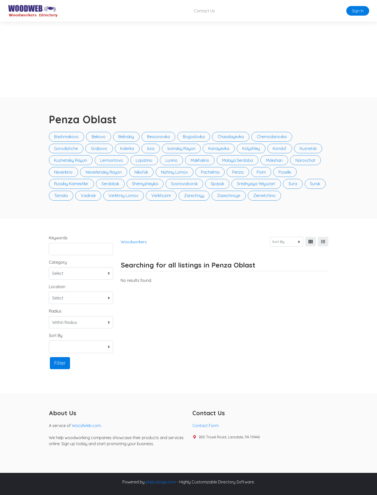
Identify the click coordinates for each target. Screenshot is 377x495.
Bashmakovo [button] (66, 136)
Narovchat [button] (305, 160)
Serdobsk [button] (110, 183)
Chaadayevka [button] (231, 136)
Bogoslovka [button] (194, 136)
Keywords (58, 237)
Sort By (55, 335)
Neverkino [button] (63, 172)
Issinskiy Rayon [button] (181, 148)
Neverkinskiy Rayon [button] (104, 172)
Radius (55, 311)
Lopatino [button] (144, 160)
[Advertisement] (189, 59)
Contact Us (204, 10)
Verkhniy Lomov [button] (123, 195)
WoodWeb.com (86, 425)
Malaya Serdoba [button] (237, 160)
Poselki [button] (285, 172)
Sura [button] (293, 183)
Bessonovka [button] (158, 136)
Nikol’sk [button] (141, 172)
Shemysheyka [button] (145, 183)
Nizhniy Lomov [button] (174, 172)
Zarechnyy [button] (194, 195)
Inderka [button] (127, 148)
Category (58, 262)
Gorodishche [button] (66, 148)
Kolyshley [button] (251, 148)
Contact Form (205, 425)
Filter (60, 363)
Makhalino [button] (200, 160)
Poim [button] (261, 172)
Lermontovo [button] (111, 160)
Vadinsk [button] (88, 195)
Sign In (358, 10)
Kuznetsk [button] (308, 148)
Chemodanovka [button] (272, 136)
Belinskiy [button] (126, 136)
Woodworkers (134, 241)
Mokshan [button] (274, 160)
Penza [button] (238, 172)
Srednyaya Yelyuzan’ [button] (256, 183)
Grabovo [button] (99, 148)
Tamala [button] (61, 195)
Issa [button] (150, 148)
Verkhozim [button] (161, 195)
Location (57, 286)
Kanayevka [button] (218, 148)
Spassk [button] (217, 183)
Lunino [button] (171, 160)
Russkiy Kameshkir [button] (71, 183)
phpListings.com (161, 481)
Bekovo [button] (99, 136)
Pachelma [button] (210, 172)
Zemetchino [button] (264, 195)
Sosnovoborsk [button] (184, 183)
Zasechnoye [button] (228, 195)
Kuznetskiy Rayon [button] (70, 160)
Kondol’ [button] (280, 148)
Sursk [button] (315, 183)
